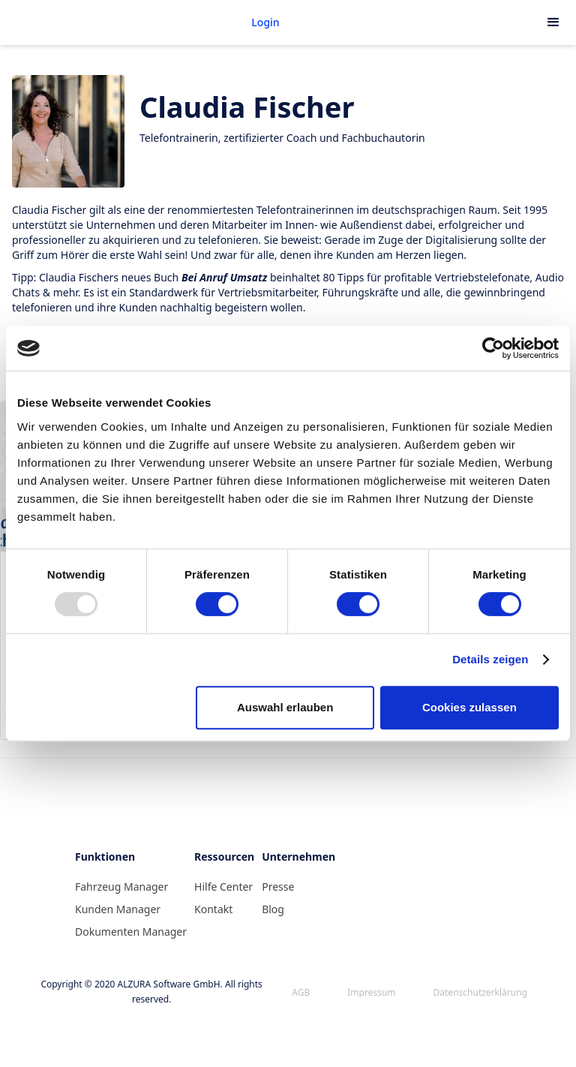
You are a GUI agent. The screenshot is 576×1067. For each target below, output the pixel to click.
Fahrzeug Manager (121, 886)
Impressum (371, 992)
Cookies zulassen (469, 707)
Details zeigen (490, 659)
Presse (278, 886)
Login (265, 22)
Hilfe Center (223, 886)
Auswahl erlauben (285, 707)
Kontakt (213, 909)
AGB (301, 992)
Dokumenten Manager (131, 931)
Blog (273, 909)
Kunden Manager (117, 909)
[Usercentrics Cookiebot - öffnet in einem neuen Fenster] (493, 348)
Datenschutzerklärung (480, 992)
